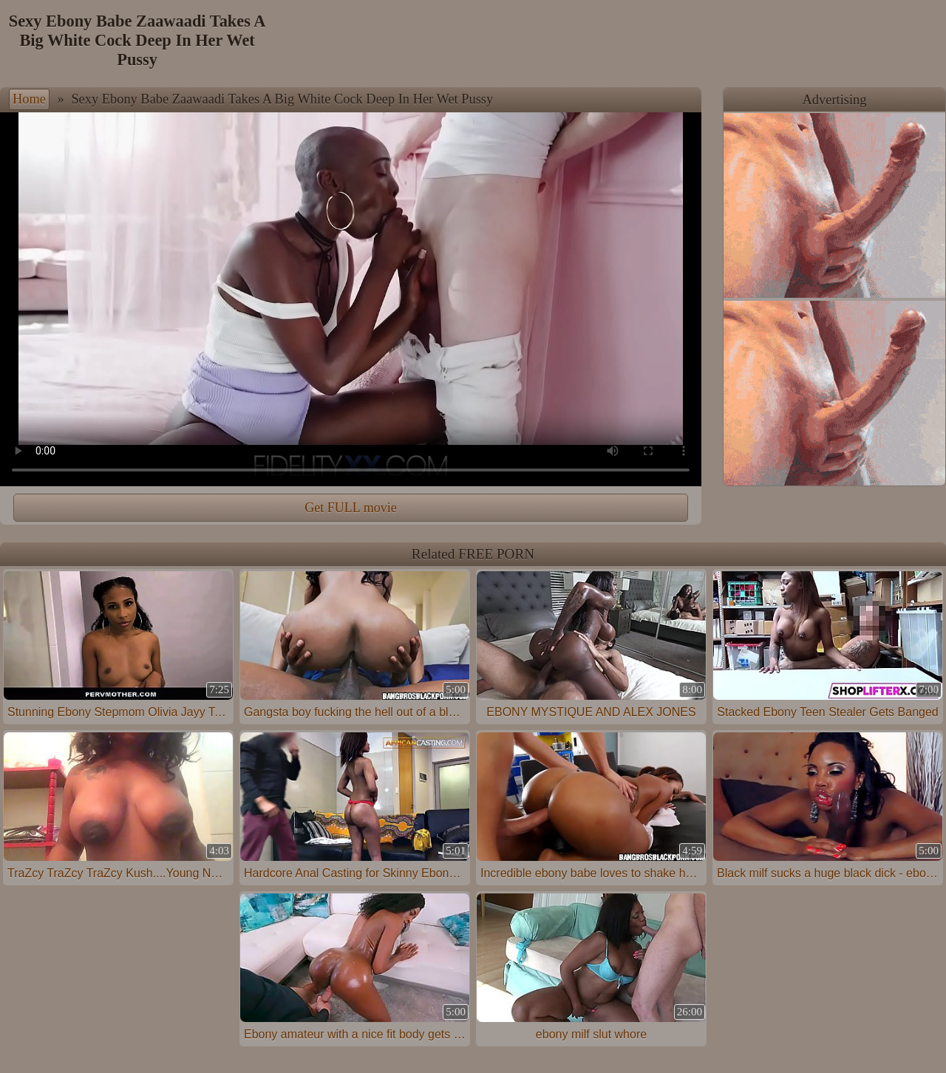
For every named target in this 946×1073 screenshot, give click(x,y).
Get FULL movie (350, 507)
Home (29, 99)
